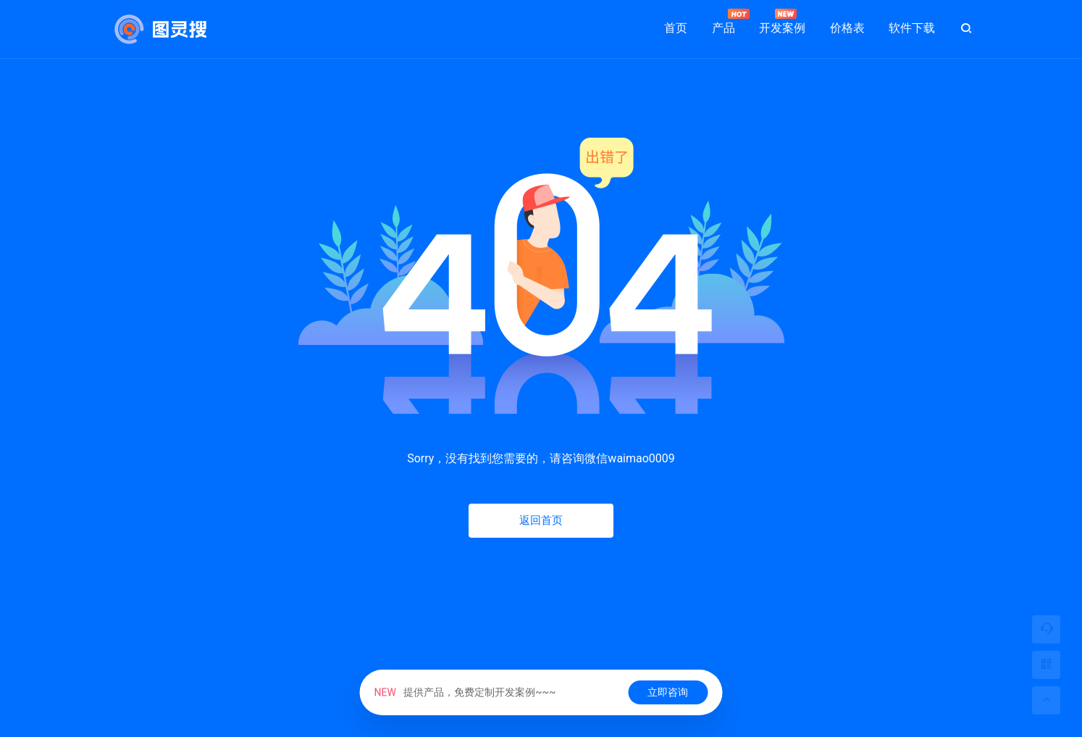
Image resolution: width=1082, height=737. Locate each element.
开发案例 (782, 22)
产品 (723, 22)
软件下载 (912, 28)
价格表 (847, 28)
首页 (675, 28)
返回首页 (541, 520)
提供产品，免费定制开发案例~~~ (465, 692)
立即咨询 (667, 692)
